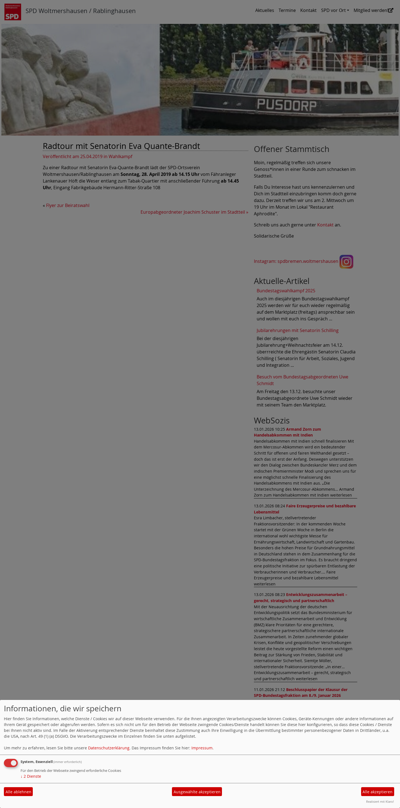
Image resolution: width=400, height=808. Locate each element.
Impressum (201, 747)
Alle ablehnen (18, 791)
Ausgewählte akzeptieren (197, 791)
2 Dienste (31, 776)
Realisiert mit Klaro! (380, 801)
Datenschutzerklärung (108, 747)
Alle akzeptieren (377, 791)
